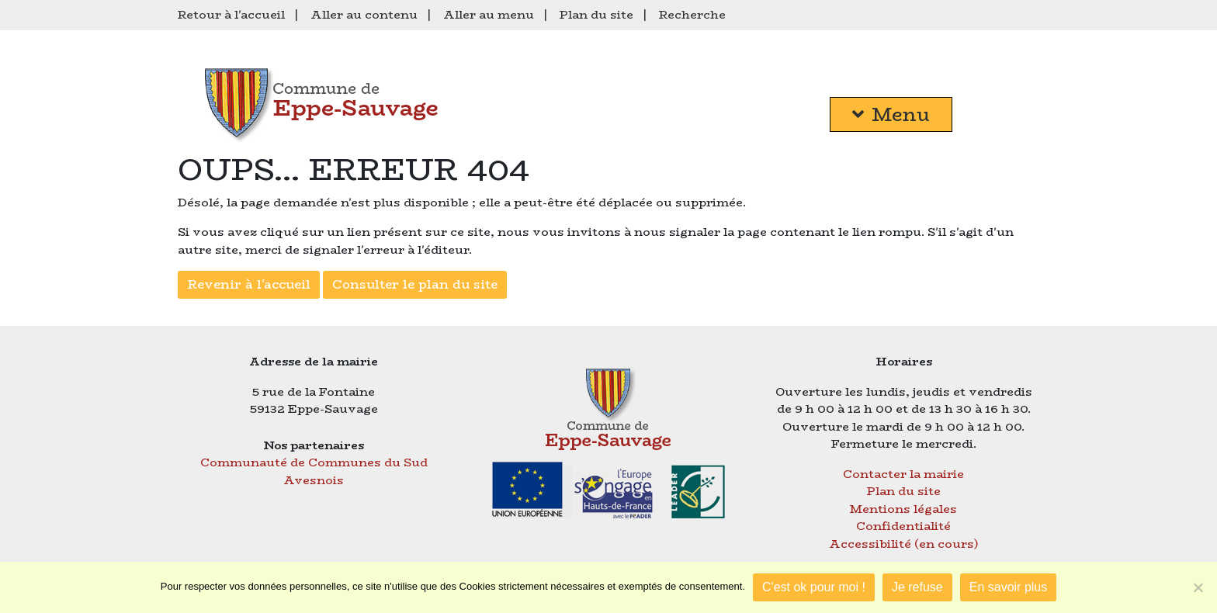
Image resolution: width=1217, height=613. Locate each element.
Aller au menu (488, 14)
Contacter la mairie (903, 474)
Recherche (692, 14)
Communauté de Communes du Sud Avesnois (314, 471)
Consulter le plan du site (415, 284)
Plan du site (596, 14)
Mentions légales (903, 509)
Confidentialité (903, 526)
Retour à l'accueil (231, 14)
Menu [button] (891, 114)
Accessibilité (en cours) (904, 543)
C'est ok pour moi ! (813, 587)
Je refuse (917, 587)
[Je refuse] (1197, 587)
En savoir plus (1008, 587)
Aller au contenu (364, 14)
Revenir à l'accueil (248, 284)
